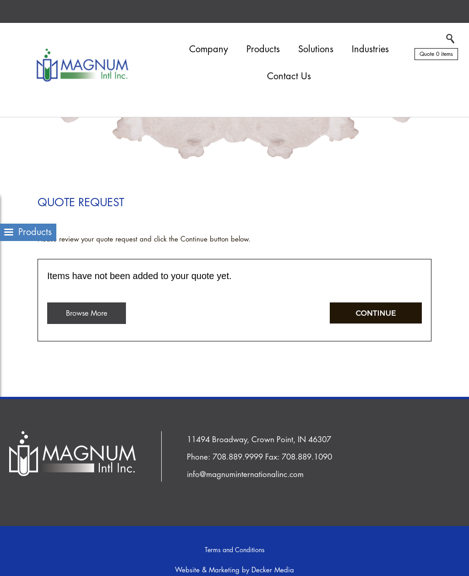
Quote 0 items (436, 54)
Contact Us (289, 76)
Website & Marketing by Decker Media (234, 570)
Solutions (315, 49)
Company (208, 49)
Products (263, 49)
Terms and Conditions (235, 550)
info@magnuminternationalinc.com (245, 474)
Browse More (86, 313)
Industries (370, 49)
